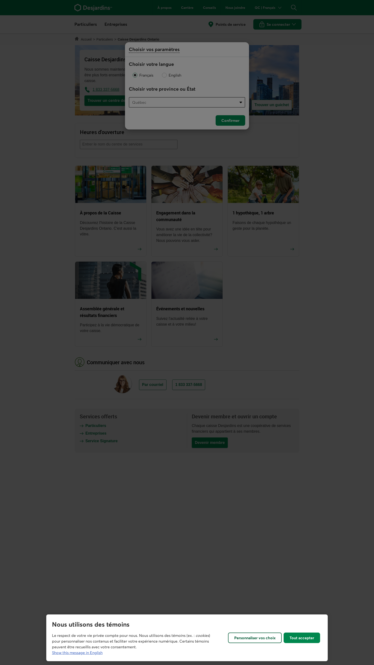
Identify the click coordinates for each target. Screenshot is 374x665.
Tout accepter (302, 637)
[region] (187, 637)
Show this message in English (77, 652)
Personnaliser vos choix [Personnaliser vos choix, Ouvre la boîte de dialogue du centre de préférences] (254, 637)
